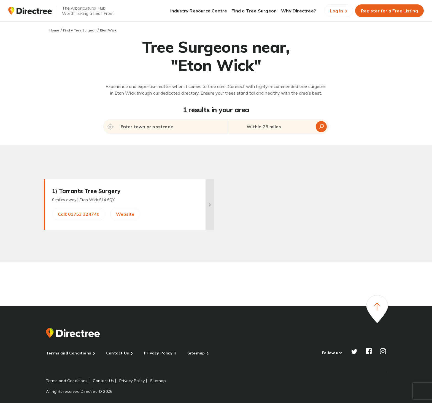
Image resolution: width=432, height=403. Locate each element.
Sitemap (196, 353)
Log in (338, 11)
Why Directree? (298, 11)
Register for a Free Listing (389, 11)
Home (54, 30)
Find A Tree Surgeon (79, 30)
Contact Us (117, 353)
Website (125, 214)
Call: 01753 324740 (78, 214)
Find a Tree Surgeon (254, 11)
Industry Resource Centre (198, 11)
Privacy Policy (158, 353)
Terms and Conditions (68, 353)
